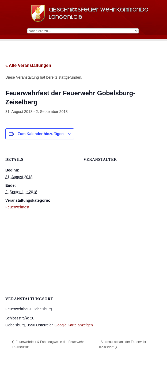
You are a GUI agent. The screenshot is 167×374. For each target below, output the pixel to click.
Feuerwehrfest (17, 207)
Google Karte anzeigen (74, 325)
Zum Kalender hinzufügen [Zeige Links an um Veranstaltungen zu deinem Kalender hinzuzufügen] (41, 134)
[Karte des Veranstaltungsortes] (83, 253)
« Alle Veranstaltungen (28, 65)
